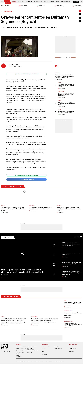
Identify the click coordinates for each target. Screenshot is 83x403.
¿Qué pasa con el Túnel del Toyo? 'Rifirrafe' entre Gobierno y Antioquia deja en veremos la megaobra (69, 209)
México (59, 100)
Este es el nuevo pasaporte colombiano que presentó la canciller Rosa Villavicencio (40, 208)
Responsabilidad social (21, 346)
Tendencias (52, 1)
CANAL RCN (76, 1)
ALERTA (43, 352)
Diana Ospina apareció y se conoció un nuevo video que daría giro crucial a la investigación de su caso (13, 209)
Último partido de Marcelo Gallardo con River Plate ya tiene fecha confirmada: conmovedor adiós (73, 314)
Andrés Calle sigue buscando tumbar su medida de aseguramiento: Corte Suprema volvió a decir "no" (71, 273)
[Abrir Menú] (2, 2)
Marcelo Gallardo (68, 310)
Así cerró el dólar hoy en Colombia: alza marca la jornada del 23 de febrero (66, 112)
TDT (49, 346)
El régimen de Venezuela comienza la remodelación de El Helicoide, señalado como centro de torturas (71, 244)
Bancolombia (61, 91)
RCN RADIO (44, 349)
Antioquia (59, 205)
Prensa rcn (18, 353)
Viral (65, 300)
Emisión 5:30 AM (23, 6)
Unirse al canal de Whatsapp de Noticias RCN (26, 74)
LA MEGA (43, 355)
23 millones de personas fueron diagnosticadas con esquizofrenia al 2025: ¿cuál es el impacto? (44, 319)
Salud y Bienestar (38, 1)
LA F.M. (43, 351)
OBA (28, 353)
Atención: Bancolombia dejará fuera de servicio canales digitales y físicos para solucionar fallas (66, 94)
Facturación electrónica (32, 346)
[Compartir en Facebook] (80, 14)
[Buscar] (81, 1)
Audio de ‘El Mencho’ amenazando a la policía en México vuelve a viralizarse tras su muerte (66, 103)
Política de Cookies (49, 361)
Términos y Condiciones (60, 361)
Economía (46, 1)
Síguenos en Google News (26, 179)
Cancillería (31, 205)
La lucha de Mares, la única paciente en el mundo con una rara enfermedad (71, 263)
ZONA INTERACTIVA (72, 348)
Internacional (21, 1)
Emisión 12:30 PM (41, 6)
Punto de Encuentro (65, 1)
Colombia (14, 1)
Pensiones (57, 72)
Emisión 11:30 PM (77, 6)
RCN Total (44, 348)
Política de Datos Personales (39, 361)
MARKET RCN (71, 351)
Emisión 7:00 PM (59, 6)
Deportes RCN (29, 1)
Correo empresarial (20, 352)
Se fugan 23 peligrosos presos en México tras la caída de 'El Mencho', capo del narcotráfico (13, 319)
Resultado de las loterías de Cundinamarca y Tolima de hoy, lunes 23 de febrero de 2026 (73, 324)
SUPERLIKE (71, 349)
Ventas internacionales (32, 350)
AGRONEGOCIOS (57, 349)
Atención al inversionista (18, 356)
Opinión (57, 1)
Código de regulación (20, 350)
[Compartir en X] (80, 18)
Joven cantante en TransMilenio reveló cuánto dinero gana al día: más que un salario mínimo (73, 304)
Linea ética (29, 352)
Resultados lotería (68, 321)
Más (78, 237)
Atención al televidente (21, 348)
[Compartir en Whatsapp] (80, 21)
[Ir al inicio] (7, 2)
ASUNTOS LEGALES (58, 348)
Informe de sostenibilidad (30, 349)
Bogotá (59, 82)
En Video (8, 237)
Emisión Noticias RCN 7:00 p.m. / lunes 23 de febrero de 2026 (72, 253)
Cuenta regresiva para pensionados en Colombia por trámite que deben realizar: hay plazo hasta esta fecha (64, 76)
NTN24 (43, 346)
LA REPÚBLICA (57, 346)
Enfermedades (34, 316)
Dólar (59, 109)
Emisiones (5, 5)
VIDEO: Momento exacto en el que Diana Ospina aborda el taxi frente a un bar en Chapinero (66, 85)
